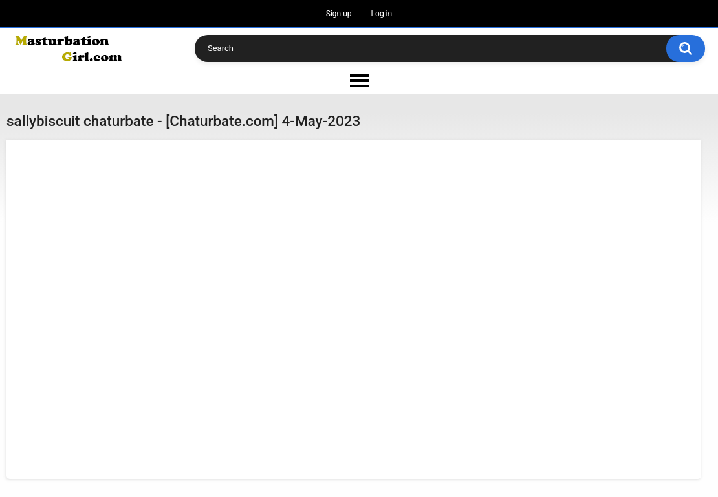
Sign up (339, 13)
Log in (382, 13)
